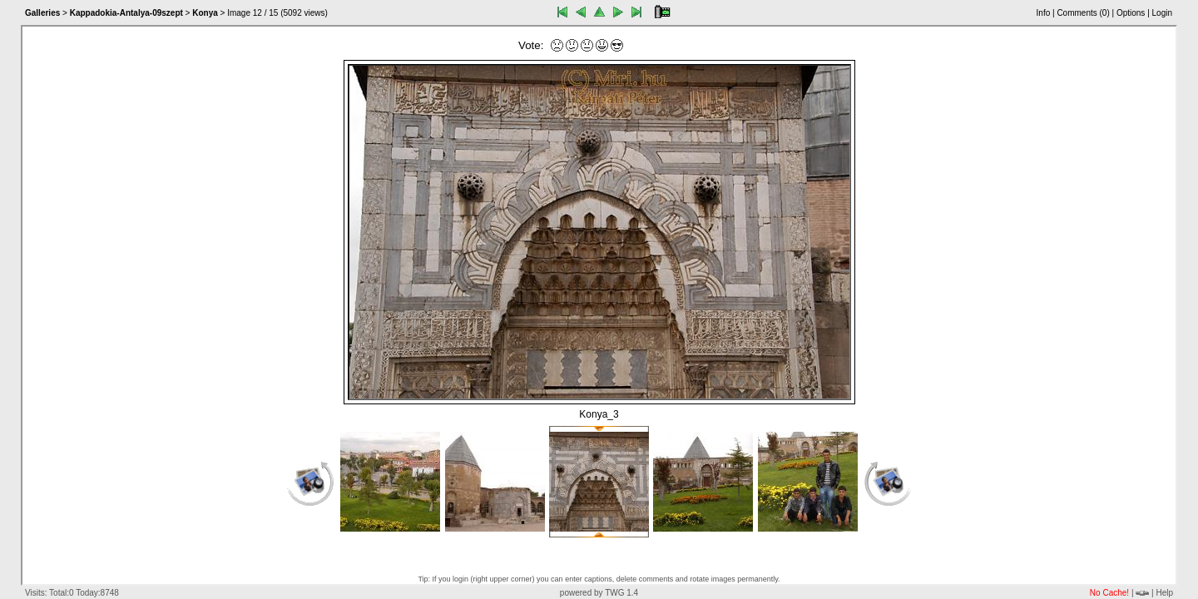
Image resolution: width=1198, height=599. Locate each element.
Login (1162, 12)
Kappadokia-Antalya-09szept (126, 12)
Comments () (1083, 12)
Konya (205, 12)
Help (1164, 592)
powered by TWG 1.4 (599, 592)
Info (1044, 12)
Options (1130, 12)
